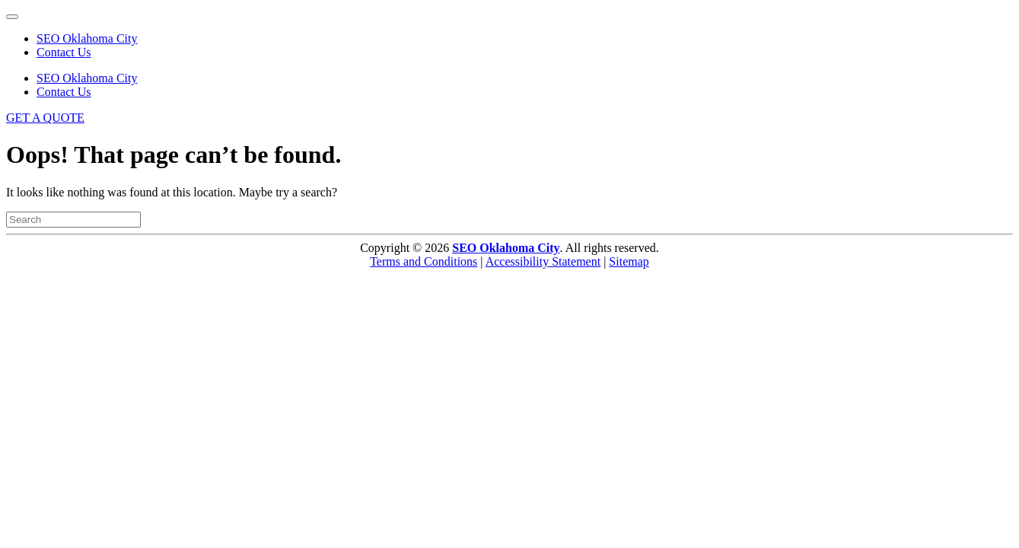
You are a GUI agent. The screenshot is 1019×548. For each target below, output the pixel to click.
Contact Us (64, 52)
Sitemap (628, 261)
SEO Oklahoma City (87, 38)
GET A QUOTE (45, 117)
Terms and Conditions (423, 261)
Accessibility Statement (543, 261)
